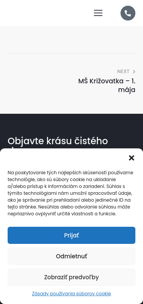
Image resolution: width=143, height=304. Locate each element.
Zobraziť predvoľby (71, 277)
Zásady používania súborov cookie (71, 293)
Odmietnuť (71, 256)
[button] (131, 158)
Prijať (71, 235)
